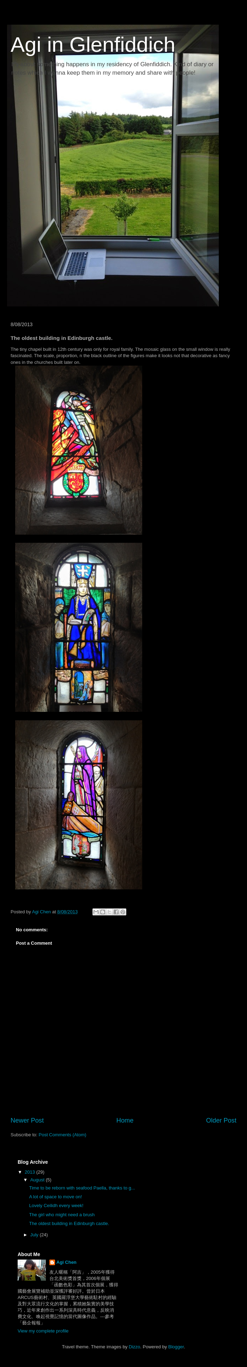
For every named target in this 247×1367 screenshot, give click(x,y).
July (35, 1234)
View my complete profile (43, 1331)
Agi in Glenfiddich (93, 44)
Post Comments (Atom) (62, 1134)
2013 (30, 1172)
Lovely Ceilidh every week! (56, 1205)
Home (125, 1120)
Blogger (176, 1346)
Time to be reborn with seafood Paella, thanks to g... (82, 1188)
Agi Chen (66, 1262)
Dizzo (134, 1346)
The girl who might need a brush (62, 1214)
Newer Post (27, 1120)
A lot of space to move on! (55, 1196)
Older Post (221, 1120)
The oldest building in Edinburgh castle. (69, 1223)
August (38, 1179)
